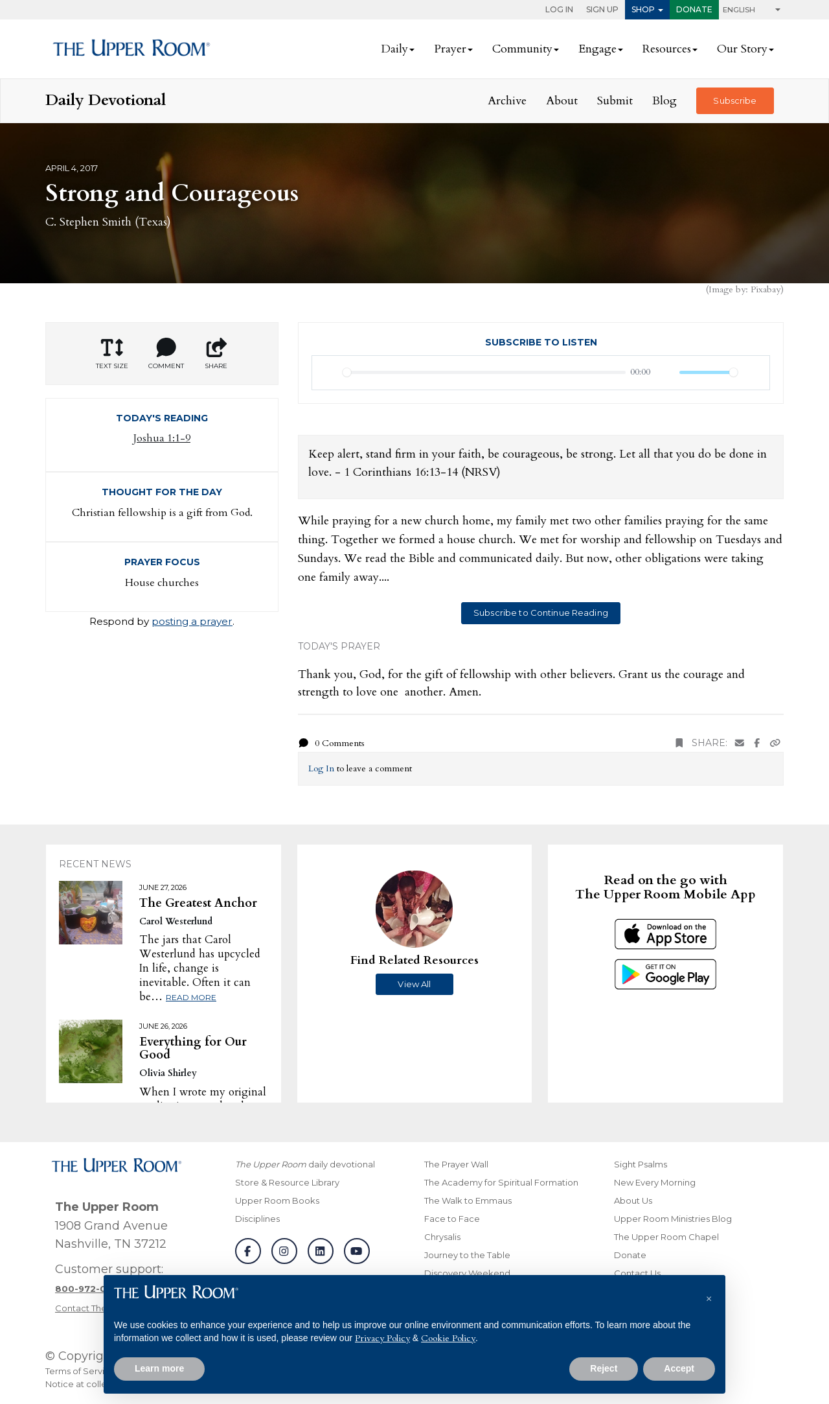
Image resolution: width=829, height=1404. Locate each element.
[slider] (484, 372)
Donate (694, 9)
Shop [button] (643, 9)
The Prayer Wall (456, 1164)
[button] (708, 1295)
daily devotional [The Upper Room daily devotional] (305, 1164)
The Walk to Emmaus (468, 1200)
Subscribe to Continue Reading (540, 612)
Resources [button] (666, 49)
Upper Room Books (277, 1200)
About (562, 101)
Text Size (112, 354)
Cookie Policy (448, 1338)
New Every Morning (655, 1182)
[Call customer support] (89, 1288)
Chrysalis (442, 1237)
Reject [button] (603, 1368)
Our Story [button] (742, 49)
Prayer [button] (450, 49)
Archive (507, 101)
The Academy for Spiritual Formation (501, 1182)
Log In (559, 9)
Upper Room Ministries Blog (673, 1218)
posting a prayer (192, 621)
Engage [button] (597, 49)
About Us (633, 1200)
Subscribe (734, 100)
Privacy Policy (382, 1338)
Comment (166, 354)
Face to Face (452, 1218)
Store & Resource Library (287, 1182)
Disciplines (257, 1218)
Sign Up (602, 9)
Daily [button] (394, 49)
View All (414, 984)
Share (216, 354)
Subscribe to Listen (541, 342)
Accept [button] (679, 1368)
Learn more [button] (159, 1368)
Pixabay (765, 289)
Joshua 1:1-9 (161, 438)
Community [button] (522, 49)
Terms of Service (80, 1371)
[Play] (329, 372)
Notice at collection (86, 1384)
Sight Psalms (640, 1164)
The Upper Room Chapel (666, 1237)
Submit (615, 101)
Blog (664, 101)
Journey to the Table (467, 1255)
